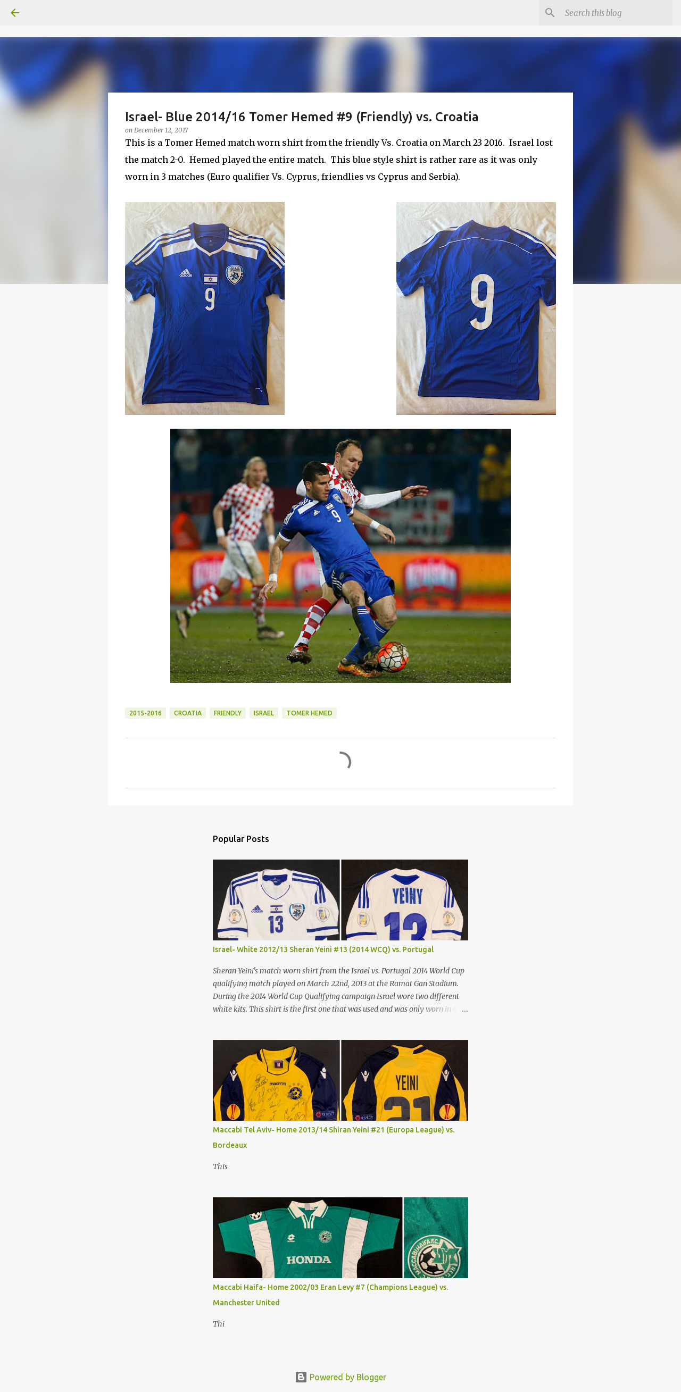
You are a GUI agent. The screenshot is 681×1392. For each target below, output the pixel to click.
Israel (264, 713)
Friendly (228, 713)
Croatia (188, 713)
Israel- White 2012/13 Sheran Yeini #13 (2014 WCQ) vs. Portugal (323, 949)
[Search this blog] (616, 13)
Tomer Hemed (309, 713)
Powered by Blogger (340, 1377)
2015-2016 (145, 713)
